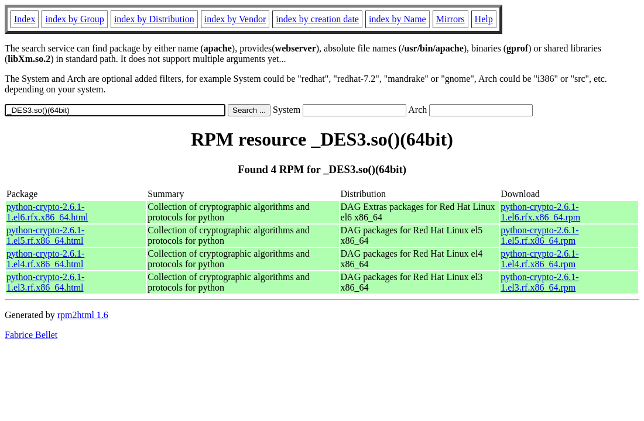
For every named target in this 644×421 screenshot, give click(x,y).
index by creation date (317, 19)
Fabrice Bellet (31, 335)
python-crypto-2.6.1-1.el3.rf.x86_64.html (45, 282)
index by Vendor (235, 19)
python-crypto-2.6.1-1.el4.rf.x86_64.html (45, 259)
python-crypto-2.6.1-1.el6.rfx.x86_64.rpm (540, 212)
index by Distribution (154, 19)
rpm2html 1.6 (82, 315)
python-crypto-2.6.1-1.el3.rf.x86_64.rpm (539, 282)
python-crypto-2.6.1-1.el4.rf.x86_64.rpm (539, 259)
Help (484, 19)
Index (24, 19)
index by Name (397, 19)
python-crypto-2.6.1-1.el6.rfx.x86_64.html (47, 212)
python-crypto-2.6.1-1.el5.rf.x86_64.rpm (539, 235)
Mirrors (450, 19)
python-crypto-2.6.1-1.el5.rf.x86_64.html (45, 235)
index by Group (74, 19)
